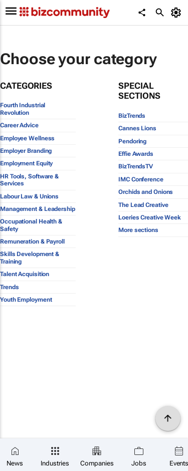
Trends (9, 287)
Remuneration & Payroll (32, 241)
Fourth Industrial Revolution (22, 109)
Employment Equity (26, 163)
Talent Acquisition (24, 274)
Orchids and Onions (145, 191)
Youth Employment (26, 299)
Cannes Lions (137, 128)
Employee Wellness (27, 138)
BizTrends (131, 115)
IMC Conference (140, 179)
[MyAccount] (177, 12)
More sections (138, 229)
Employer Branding (26, 150)
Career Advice (19, 125)
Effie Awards (135, 153)
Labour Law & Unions (29, 196)
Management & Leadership (37, 208)
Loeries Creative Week (149, 217)
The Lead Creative (143, 204)
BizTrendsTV (135, 166)
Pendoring (132, 141)
